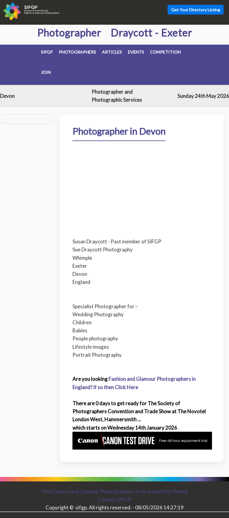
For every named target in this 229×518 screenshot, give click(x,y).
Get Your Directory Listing (195, 9)
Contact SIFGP (114, 499)
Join (46, 72)
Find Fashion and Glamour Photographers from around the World (114, 491)
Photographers (77, 51)
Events (136, 51)
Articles (112, 51)
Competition (165, 51)
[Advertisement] (141, 185)
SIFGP (47, 51)
